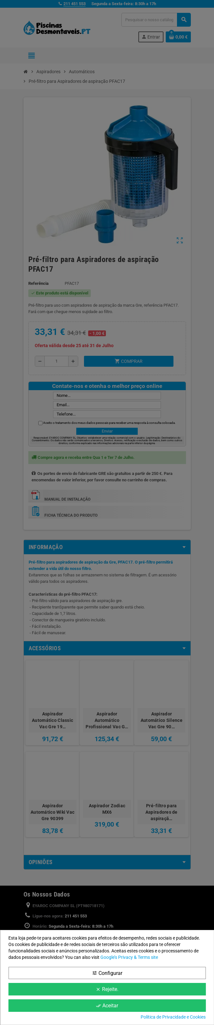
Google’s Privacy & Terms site (129, 957)
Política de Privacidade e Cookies (173, 1017)
